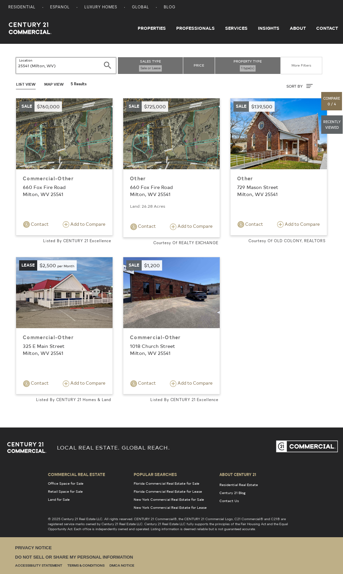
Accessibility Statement (38, 566)
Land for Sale (59, 499)
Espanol (60, 7)
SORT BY (299, 86)
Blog (170, 7)
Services (236, 28)
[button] (332, 101)
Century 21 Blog (232, 492)
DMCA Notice (122, 566)
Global (140, 7)
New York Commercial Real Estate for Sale (169, 499)
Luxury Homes (100, 7)
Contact (327, 28)
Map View (54, 84)
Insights (268, 28)
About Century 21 (237, 474)
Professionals (195, 28)
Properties (152, 28)
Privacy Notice (33, 547)
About (298, 28)
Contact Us (229, 500)
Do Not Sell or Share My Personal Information (74, 557)
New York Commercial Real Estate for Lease (170, 507)
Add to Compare (84, 224)
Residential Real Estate (238, 484)
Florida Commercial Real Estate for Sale (166, 483)
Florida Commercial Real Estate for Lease (168, 491)
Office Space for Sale (65, 483)
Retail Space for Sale (65, 491)
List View (26, 84)
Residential (22, 7)
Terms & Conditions (86, 566)
